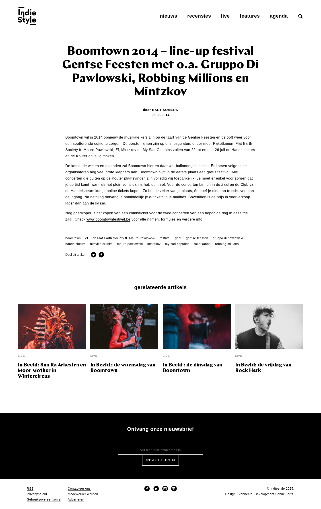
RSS (30, 488)
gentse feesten (197, 238)
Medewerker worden (83, 494)
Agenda (279, 16)
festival (165, 238)
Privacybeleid (37, 494)
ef (86, 238)
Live (225, 16)
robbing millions (227, 244)
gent (178, 238)
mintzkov (154, 244)
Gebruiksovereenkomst (44, 499)
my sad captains (177, 244)
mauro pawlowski (130, 244)
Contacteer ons (79, 488)
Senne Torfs (284, 494)
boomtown (73, 238)
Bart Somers (165, 110)
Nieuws (168, 16)
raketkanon (202, 244)
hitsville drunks (101, 244)
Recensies (199, 16)
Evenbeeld (245, 494)
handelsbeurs (75, 244)
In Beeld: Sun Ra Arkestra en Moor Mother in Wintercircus (52, 371)
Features (250, 16)
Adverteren (76, 499)
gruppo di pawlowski (228, 238)
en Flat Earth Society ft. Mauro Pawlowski (124, 238)
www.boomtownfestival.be (108, 219)
